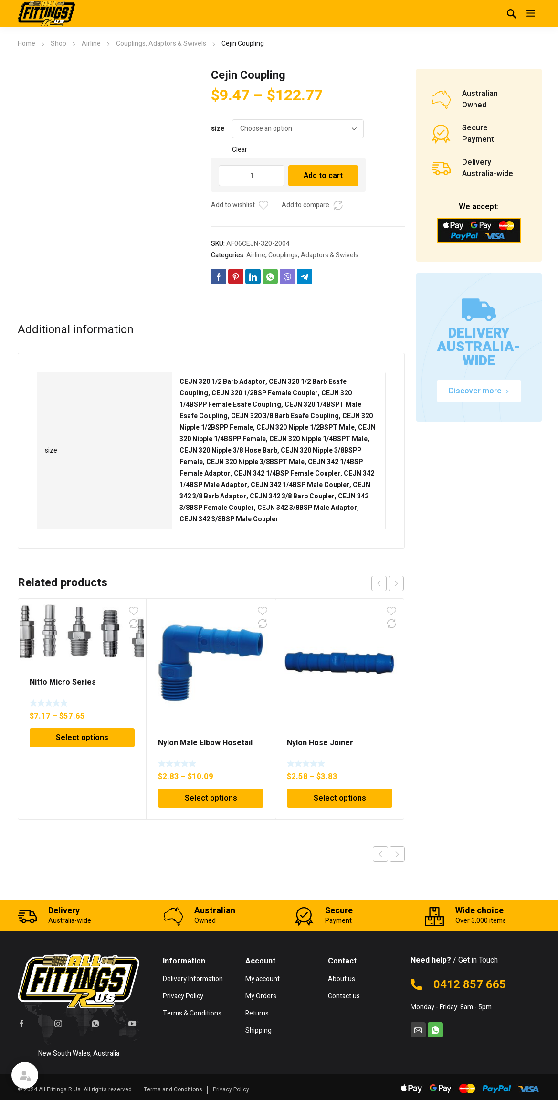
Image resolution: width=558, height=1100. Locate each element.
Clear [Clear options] (239, 150)
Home (26, 44)
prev (379, 583)
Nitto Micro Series (63, 682)
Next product (397, 854)
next (396, 583)
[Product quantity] (251, 175)
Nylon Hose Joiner (320, 743)
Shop (58, 44)
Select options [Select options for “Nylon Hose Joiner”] (340, 798)
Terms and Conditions (173, 1089)
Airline (91, 44)
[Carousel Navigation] (387, 583)
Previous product (380, 854)
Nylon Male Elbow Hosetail (205, 743)
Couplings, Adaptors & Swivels (161, 44)
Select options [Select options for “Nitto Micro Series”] (82, 737)
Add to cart (323, 175)
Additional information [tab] (76, 330)
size (217, 129)
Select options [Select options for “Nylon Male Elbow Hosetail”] (211, 798)
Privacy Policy (231, 1089)
